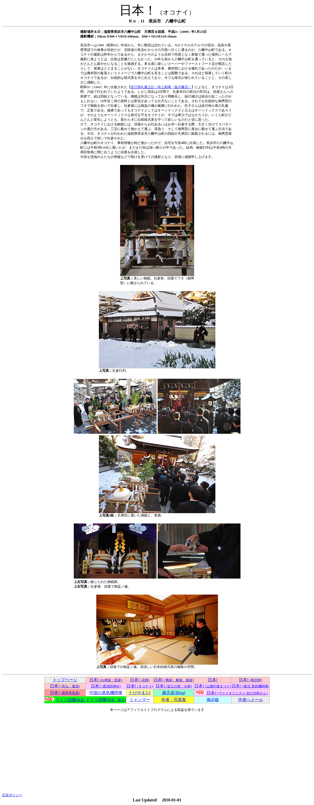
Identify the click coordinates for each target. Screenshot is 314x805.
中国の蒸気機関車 (105, 692)
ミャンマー (139, 699)
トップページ (65, 680)
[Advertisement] (157, 752)
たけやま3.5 (140, 692)
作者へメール (250, 699)
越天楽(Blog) (173, 692)
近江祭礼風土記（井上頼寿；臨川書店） (161, 87)
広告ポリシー (12, 795)
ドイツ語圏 (70, 700)
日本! (105, 680)
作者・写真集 (173, 699)
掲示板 (213, 699)
